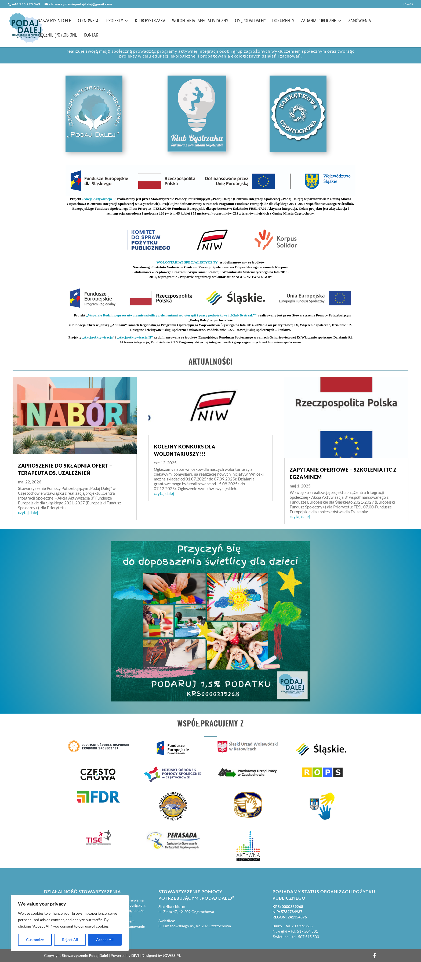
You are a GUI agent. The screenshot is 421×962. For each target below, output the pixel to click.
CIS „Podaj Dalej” (250, 21)
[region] (70, 923)
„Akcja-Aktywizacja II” (135, 337)
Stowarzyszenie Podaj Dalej (85, 955)
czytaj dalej (28, 512)
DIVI (135, 955)
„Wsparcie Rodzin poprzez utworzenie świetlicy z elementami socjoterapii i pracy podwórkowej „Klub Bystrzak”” (171, 315)
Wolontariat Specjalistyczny (200, 21)
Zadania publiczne (318, 21)
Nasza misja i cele (54, 21)
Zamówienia (359, 21)
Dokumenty (283, 21)
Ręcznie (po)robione (57, 35)
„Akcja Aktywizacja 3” (99, 199)
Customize (35, 939)
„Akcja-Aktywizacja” (98, 337)
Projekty (114, 21)
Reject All (70, 939)
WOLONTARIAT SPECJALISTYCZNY (187, 262)
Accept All (105, 939)
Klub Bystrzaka (150, 21)
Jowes (408, 4)
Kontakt (92, 35)
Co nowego (89, 21)
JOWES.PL (172, 955)
